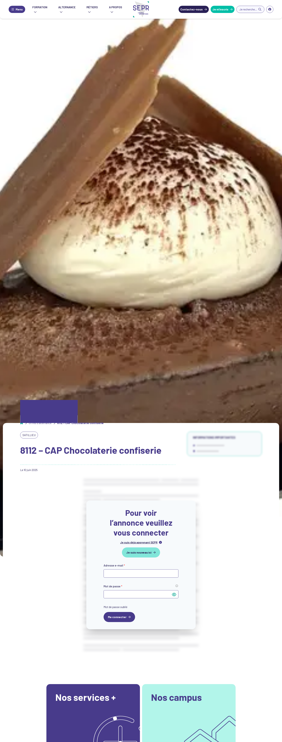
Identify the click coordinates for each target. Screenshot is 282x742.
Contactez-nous (191, 9)
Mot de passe (113, 586)
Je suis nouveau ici (138, 552)
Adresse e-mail (114, 565)
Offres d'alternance (40, 423)
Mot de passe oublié (115, 607)
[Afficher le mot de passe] (174, 594)
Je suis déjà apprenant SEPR (139, 542)
